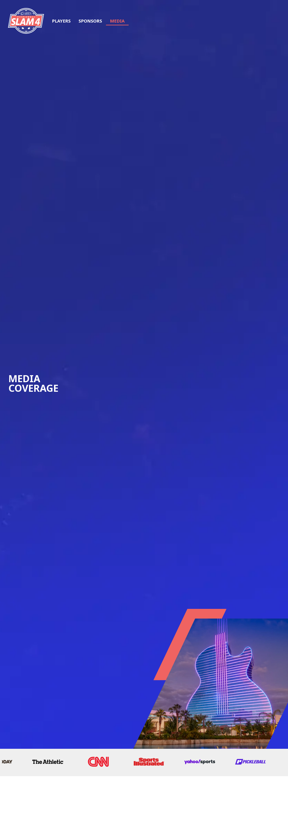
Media (117, 21)
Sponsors (90, 21)
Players (61, 21)
